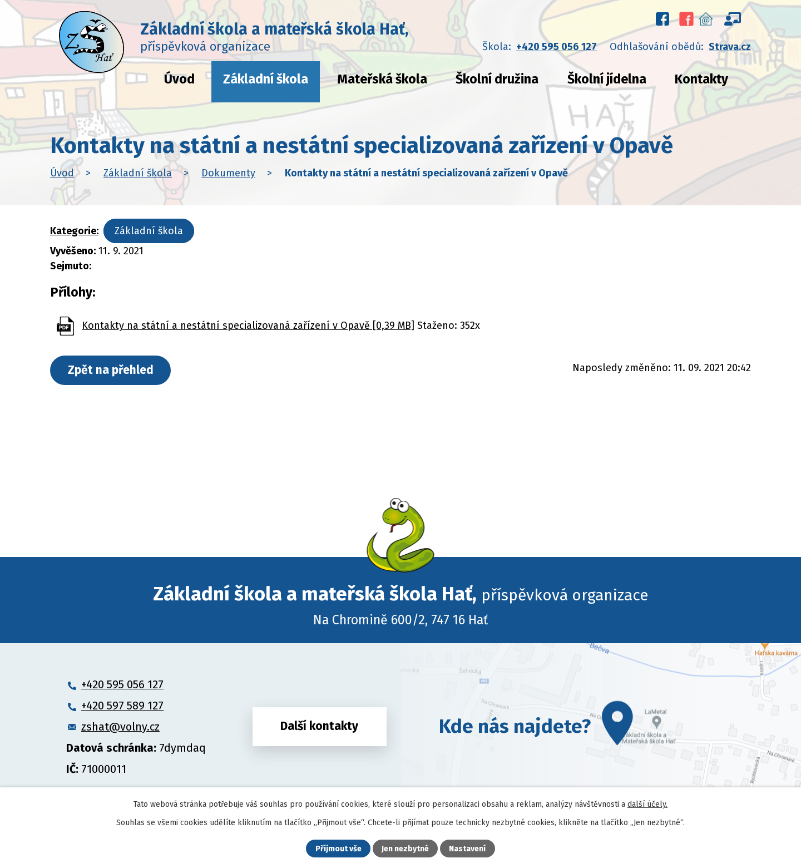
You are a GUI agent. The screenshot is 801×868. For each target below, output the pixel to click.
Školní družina (497, 79)
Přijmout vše (338, 849)
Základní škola (265, 79)
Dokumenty (228, 173)
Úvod (179, 79)
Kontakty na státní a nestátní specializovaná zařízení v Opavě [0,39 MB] (248, 325)
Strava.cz (730, 47)
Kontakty (701, 79)
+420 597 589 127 (122, 705)
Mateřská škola (382, 79)
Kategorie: (74, 231)
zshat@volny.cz (120, 726)
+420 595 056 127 (556, 47)
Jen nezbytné (405, 849)
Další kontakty (319, 726)
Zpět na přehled (111, 370)
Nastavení (467, 849)
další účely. (647, 804)
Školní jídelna (606, 79)
